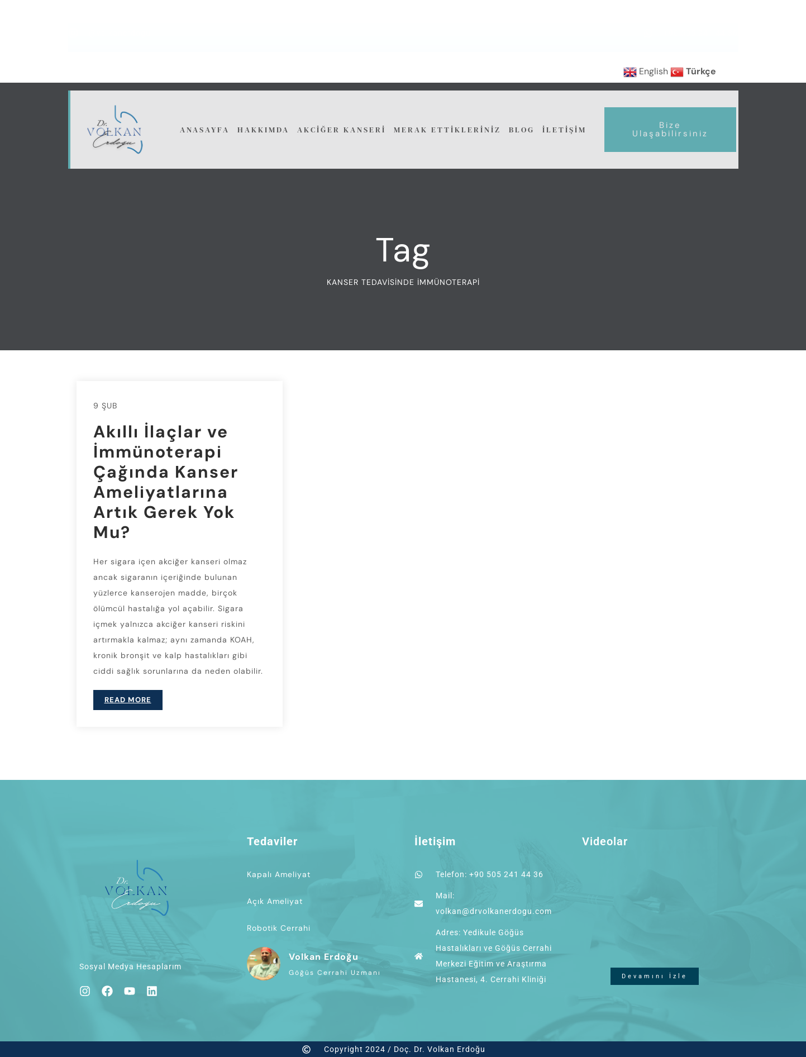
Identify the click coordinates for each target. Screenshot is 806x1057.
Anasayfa (205, 129)
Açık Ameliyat (275, 901)
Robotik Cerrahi (279, 928)
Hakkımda (263, 129)
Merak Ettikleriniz (447, 129)
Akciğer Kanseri (341, 129)
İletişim (564, 129)
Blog (522, 129)
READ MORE (127, 699)
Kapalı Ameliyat (279, 874)
